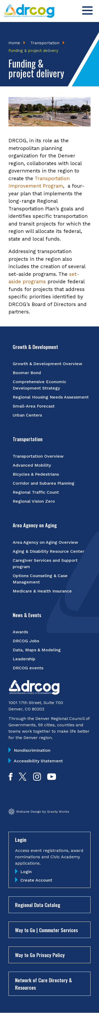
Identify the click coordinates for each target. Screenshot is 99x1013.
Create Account (36, 880)
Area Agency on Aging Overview (45, 542)
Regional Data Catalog (37, 904)
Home (14, 43)
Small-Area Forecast (34, 406)
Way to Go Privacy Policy (40, 954)
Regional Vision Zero (34, 501)
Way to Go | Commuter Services (46, 930)
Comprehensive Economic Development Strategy (39, 385)
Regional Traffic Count (36, 492)
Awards (20, 631)
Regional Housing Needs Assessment (51, 397)
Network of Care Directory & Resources (43, 983)
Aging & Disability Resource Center (48, 551)
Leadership (24, 658)
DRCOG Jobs (26, 640)
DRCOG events (28, 667)
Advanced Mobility (32, 465)
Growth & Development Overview (47, 363)
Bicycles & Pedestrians (36, 474)
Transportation (44, 43)
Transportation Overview (38, 456)
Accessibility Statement (38, 760)
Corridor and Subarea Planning (43, 483)
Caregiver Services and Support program (45, 563)
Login (26, 871)
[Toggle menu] (87, 10)
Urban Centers (27, 415)
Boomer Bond (27, 372)
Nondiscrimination (32, 750)
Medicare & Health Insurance (42, 591)
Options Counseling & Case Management (40, 579)
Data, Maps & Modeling (37, 649)
